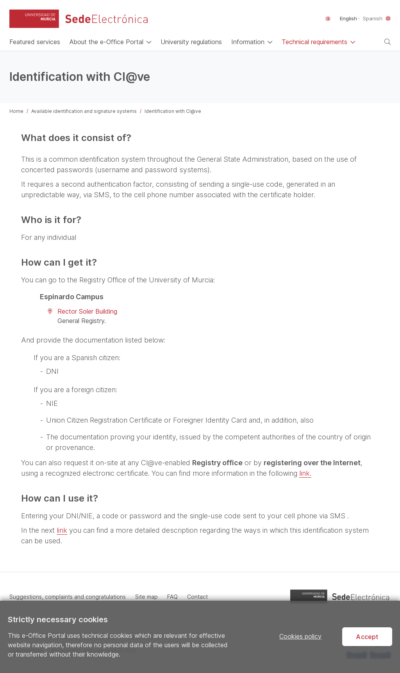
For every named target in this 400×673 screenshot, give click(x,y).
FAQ (172, 596)
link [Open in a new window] (62, 530)
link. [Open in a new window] (305, 473)
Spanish (372, 18)
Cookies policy (300, 636)
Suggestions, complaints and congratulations (67, 596)
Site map (146, 596)
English (349, 18)
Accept (367, 637)
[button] (34, 18)
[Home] (34, 41)
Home (16, 111)
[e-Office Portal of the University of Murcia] (106, 18)
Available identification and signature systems (84, 111)
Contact (197, 596)
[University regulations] (191, 41)
